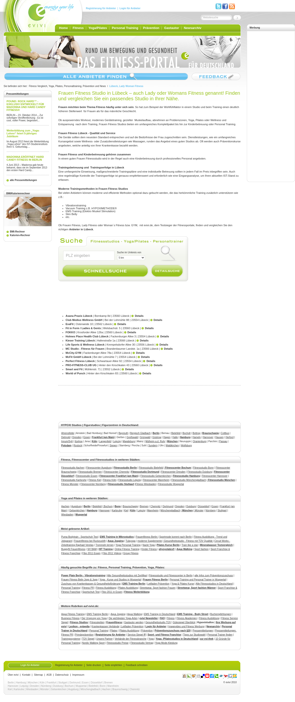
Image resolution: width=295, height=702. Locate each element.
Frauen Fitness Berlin (155, 579)
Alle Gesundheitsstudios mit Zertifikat (127, 575)
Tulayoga (131, 541)
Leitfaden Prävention (158, 583)
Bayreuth (123, 433)
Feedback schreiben (137, 665)
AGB (49, 675)
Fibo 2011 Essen (91, 553)
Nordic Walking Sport (93, 643)
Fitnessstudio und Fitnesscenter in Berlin (170, 575)
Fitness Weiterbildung (137, 592)
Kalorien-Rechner (20, 235)
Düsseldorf (204, 506)
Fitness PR (88, 587)
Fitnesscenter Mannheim (156, 480)
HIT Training (106, 549)
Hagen (166, 437)
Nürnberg (210, 510)
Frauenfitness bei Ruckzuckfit (90, 541)
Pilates (113, 630)
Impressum (78, 675)
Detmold (65, 437)
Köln (94, 441)
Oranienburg (199, 441)
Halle (175, 437)
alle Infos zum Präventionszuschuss (214, 575)
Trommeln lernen (104, 545)
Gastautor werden (134, 622)
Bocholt (186, 433)
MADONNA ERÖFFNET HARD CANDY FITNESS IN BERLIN (25, 158)
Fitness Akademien (186, 618)
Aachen (65, 506)
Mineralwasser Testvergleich (216, 545)
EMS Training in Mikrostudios (117, 537)
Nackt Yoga (149, 545)
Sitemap (38, 675)
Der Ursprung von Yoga (94, 618)
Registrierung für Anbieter (101, 8)
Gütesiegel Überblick (184, 622)
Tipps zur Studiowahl (194, 634)
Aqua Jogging (115, 541)
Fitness (78, 28)
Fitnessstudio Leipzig (129, 480)
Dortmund (168, 506)
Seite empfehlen (113, 665)
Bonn (102, 686)
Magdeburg (129, 441)
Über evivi (13, 675)
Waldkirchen (172, 445)
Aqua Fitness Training (73, 614)
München (172, 441)
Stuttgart (222, 510)
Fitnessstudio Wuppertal (171, 484)
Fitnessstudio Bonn (203, 467)
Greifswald (132, 437)
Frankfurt (51, 682)
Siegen (113, 445)
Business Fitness (70, 618)
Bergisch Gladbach (140, 433)
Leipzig (117, 441)
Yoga (151, 638)
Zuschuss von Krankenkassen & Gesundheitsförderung (91, 583)
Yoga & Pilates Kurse (182, 583)
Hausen (219, 437)
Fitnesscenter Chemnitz (116, 471)
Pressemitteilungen (203, 630)
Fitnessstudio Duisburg (200, 471)
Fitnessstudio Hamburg (186, 476)
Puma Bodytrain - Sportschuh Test (79, 537)
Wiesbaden (67, 514)
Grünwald (145, 437)
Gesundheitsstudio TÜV (158, 622)
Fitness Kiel (95, 480)
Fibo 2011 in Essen (112, 592)
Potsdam (66, 445)
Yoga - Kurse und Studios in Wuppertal (120, 579)
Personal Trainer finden (219, 634)
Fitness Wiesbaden (146, 484)
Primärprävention (84, 634)
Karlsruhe (117, 510)
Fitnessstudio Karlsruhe (74, 480)
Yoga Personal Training (128, 545)
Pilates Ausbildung (128, 587)
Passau (223, 441)
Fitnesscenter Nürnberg (93, 484)
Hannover (208, 437)
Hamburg (185, 437)
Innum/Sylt (67, 441)
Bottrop (196, 433)
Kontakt (26, 675)
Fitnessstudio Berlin (125, 467)
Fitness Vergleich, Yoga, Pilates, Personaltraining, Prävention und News (67, 86)
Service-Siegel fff (137, 634)
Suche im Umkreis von (129, 252)
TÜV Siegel (88, 638)
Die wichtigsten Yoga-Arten (123, 618)
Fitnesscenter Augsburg (99, 467)
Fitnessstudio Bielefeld (151, 467)
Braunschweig (210, 433)
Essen (86, 437)
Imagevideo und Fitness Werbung (186, 626)
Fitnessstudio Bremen (90, 471)
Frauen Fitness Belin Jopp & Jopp (79, 579)
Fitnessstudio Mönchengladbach (188, 480)
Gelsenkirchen (77, 510)
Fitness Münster (69, 484)
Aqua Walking (184, 549)
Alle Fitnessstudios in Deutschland (214, 583)
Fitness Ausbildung (106, 587)
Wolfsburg (186, 445)
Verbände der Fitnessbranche (130, 638)
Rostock (77, 445)
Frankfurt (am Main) (103, 437)
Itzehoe (79, 441)
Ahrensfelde (67, 433)
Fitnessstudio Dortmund (145, 471)
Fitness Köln (109, 480)
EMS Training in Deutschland (159, 614)
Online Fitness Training (127, 549)
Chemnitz (155, 506)
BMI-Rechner (17, 231)
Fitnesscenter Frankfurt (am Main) (118, 476)
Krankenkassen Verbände (105, 626)
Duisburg (191, 506)
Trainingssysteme (70, 638)
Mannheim (153, 510)
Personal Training (125, 28)
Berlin (156, 433)
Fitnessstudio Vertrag (141, 643)
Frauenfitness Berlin (147, 537)
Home (63, 28)
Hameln (196, 437)
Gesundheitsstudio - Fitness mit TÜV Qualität (188, 541)
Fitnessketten (97, 622)
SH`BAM (92, 549)
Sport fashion (201, 549)
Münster (199, 510)
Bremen (144, 506)
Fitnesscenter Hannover (214, 476)
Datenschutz (62, 675)
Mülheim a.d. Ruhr (155, 441)
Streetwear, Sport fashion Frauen (157, 587)
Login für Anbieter (130, 8)
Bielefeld (175, 433)
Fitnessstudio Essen (87, 476)
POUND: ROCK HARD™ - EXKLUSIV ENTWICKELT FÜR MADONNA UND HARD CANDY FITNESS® (26, 105)
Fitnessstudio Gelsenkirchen (155, 476)
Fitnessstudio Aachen (72, 467)
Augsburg (76, 506)
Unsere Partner (104, 638)
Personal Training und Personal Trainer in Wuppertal (198, 579)
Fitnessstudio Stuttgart (121, 484)
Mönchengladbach (170, 510)
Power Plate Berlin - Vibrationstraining (83, 575)
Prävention (151, 28)
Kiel (126, 510)
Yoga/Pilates (98, 28)
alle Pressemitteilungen (23, 180)
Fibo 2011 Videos (111, 553)
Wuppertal (81, 686)
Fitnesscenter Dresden (173, 471)
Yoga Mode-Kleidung (166, 643)
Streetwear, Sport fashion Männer (196, 587)
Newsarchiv (192, 28)
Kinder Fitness (149, 549)
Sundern (153, 445)
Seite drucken (93, 665)
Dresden (76, 437)
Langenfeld (105, 441)
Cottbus (225, 433)
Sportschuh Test (91, 592)
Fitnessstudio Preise (118, 643)
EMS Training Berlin (133, 583)
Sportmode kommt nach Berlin (175, 537)
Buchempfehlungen (220, 614)
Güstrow (156, 437)
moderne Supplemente (149, 541)
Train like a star (190, 545)
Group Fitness (130, 553)
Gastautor (171, 28)
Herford (230, 437)
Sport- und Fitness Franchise (164, 634)
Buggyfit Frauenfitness (73, 549)
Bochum (108, 506)
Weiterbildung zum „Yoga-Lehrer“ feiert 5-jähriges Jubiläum (23, 133)
